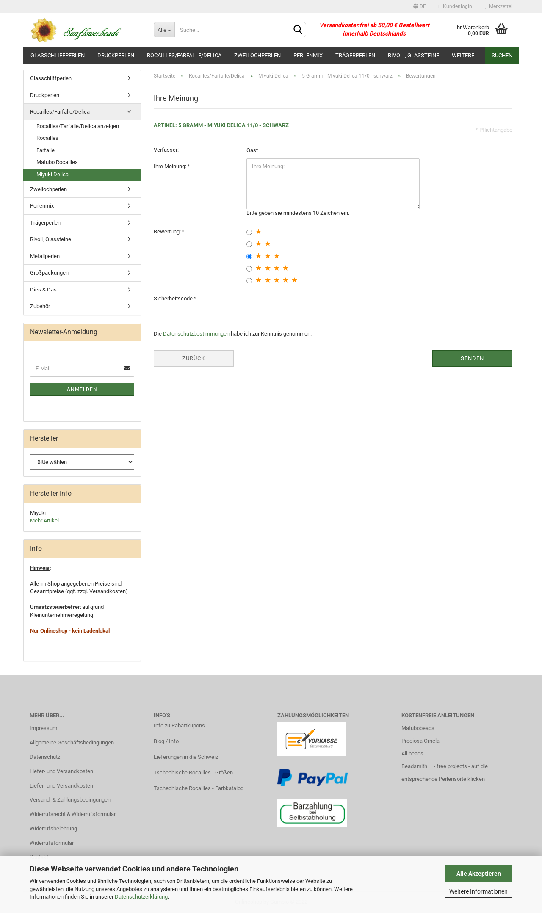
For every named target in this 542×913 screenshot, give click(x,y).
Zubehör (40, 306)
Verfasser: (166, 150)
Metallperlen (45, 256)
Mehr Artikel (44, 520)
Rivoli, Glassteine (413, 55)
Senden (472, 358)
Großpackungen (49, 272)
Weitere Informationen (478, 891)
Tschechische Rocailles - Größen (193, 772)
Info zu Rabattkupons (179, 725)
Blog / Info (166, 741)
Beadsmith (414, 766)
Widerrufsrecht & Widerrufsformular (73, 814)
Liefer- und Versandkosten (61, 771)
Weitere (463, 55)
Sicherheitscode (174, 298)
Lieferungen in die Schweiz (186, 757)
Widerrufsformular (52, 843)
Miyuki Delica (52, 174)
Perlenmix (308, 55)
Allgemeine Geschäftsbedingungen (72, 742)
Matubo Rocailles (57, 162)
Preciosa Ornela (420, 741)
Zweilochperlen (257, 55)
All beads (412, 753)
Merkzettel (498, 6)
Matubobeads (417, 728)
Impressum (43, 728)
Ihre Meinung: (171, 166)
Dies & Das (43, 289)
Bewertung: (168, 231)
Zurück (193, 358)
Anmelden (82, 389)
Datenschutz (45, 757)
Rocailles (47, 138)
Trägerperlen (355, 55)
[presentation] (310, 307)
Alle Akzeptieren (478, 873)
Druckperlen (115, 55)
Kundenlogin (455, 6)
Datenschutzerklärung (141, 897)
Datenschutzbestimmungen (196, 333)
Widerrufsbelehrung (53, 828)
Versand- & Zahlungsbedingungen (70, 799)
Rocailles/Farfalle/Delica (184, 55)
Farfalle (45, 150)
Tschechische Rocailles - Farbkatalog (198, 788)
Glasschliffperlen (57, 55)
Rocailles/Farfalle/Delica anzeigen (77, 126)
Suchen (502, 55)
